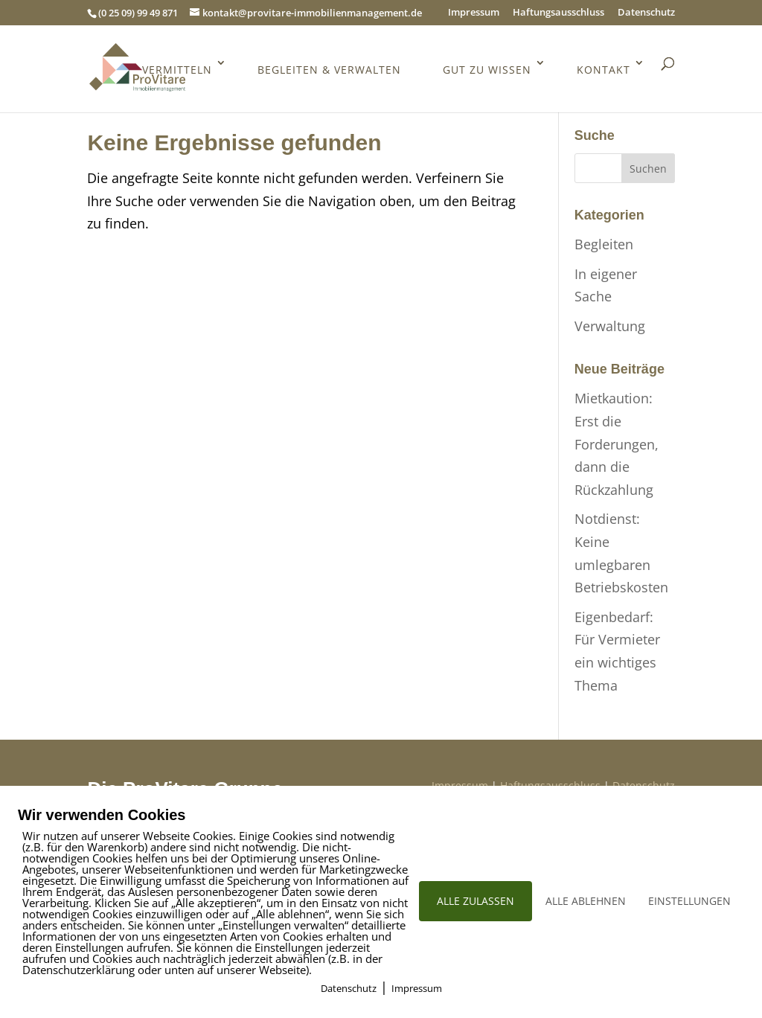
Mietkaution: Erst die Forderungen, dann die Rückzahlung (616, 443)
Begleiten (603, 244)
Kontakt (603, 72)
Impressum (473, 13)
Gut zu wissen (486, 72)
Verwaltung (609, 326)
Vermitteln (175, 72)
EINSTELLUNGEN (689, 901)
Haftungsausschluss (558, 13)
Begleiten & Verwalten (328, 72)
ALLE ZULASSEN (475, 901)
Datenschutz (646, 13)
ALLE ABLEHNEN (585, 901)
